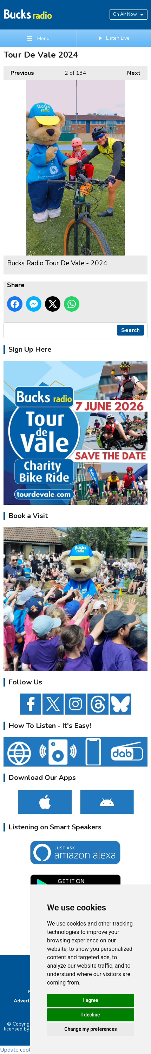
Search (130, 330)
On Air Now (128, 14)
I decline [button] (90, 1014)
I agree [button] (90, 1000)
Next (130, 71)
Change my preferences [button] (90, 1029)
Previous (19, 71)
